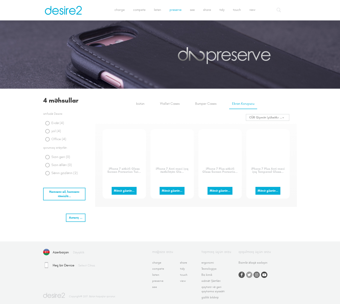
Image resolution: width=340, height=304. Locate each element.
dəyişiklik (78, 252)
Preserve (175, 10)
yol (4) (56, 131)
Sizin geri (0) (60, 157)
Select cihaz (86, 265)
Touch (237, 10)
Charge (119, 10)
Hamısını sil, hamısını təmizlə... (64, 194)
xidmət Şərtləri (211, 281)
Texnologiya (208, 269)
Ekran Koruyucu (243, 104)
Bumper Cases (205, 104)
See (192, 10)
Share (207, 10)
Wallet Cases (170, 104)
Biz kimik (206, 275)
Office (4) (58, 139)
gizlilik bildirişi (210, 297)
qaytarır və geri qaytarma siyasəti (213, 289)
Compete (139, 10)
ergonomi (207, 262)
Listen (157, 10)
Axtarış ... (75, 217)
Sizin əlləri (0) (61, 165)
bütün (140, 104)
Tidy (221, 10)
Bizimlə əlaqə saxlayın (253, 262)
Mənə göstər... (124, 191)
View (252, 10)
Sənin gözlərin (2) (64, 173)
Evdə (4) (57, 123)
